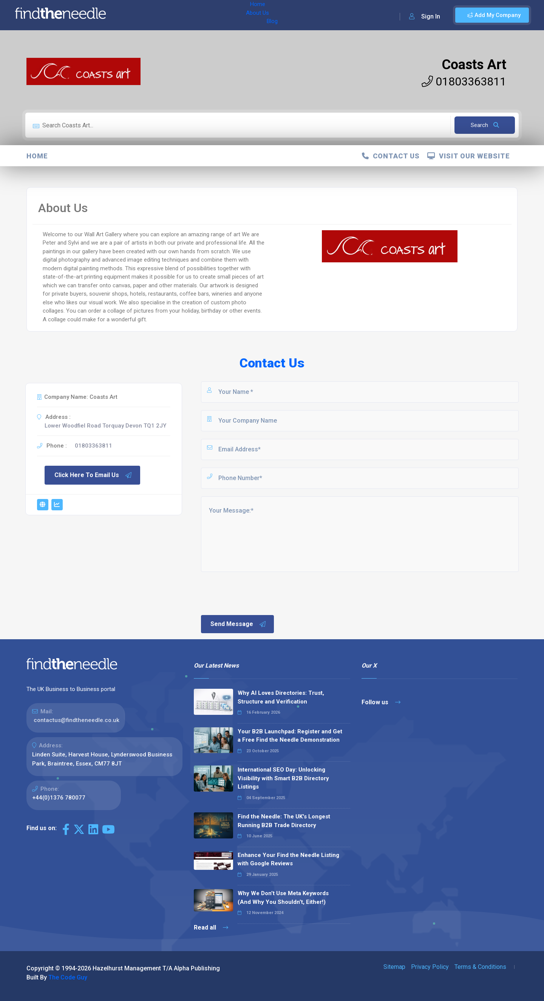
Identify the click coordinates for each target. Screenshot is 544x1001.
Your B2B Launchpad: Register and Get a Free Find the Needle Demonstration (290, 736)
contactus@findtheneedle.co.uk (76, 720)
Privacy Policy (430, 966)
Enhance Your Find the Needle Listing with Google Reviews (288, 859)
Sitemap (394, 966)
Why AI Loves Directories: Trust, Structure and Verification (281, 697)
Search (485, 125)
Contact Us (391, 156)
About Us (162, 15)
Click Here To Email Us (93, 475)
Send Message (238, 624)
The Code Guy (67, 977)
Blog (188, 15)
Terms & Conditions (480, 966)
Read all (211, 927)
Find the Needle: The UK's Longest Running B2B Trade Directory (284, 821)
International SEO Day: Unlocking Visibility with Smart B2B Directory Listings (283, 778)
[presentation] (257, 592)
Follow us (381, 702)
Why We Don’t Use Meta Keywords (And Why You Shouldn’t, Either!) (283, 897)
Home (133, 15)
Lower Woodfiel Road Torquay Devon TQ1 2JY (105, 425)
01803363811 (464, 81)
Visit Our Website (468, 156)
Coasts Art (474, 65)
